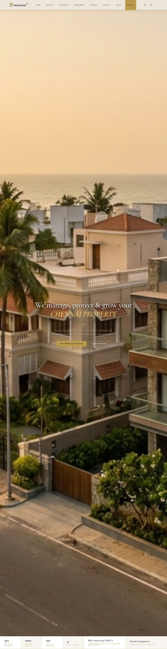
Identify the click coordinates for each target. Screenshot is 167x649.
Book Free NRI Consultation (71, 344)
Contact (130, 5)
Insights (106, 5)
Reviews (94, 5)
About (118, 5)
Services (49, 5)
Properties (63, 5)
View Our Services (99, 344)
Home (38, 5)
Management (79, 5)
